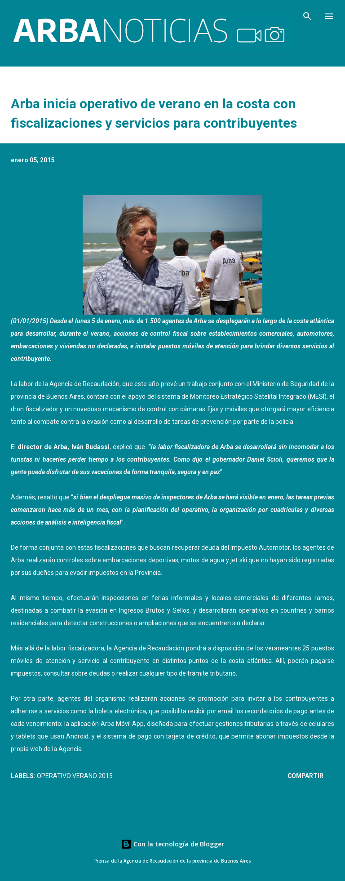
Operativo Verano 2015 (75, 775)
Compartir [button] (305, 775)
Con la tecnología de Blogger (172, 844)
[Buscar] (307, 16)
